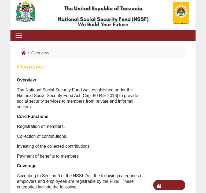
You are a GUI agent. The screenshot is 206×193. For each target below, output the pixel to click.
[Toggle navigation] (18, 35)
